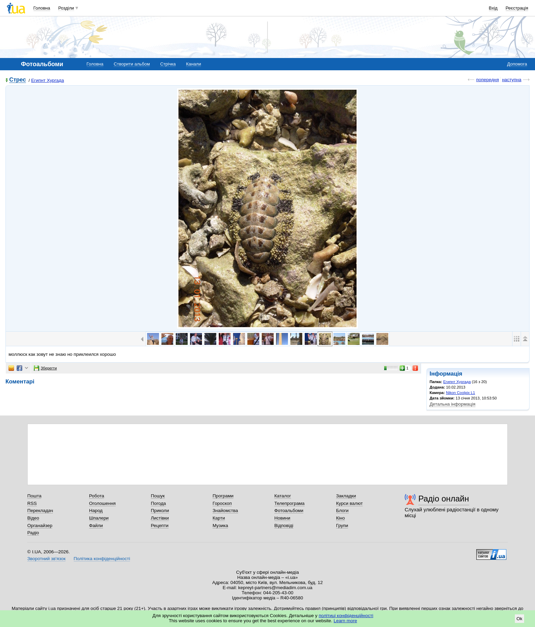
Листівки (160, 518)
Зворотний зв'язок (46, 558)
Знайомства (225, 510)
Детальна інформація (452, 404)
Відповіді (283, 525)
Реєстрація (517, 8)
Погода (158, 503)
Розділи (66, 8)
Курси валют (349, 503)
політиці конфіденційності (346, 615)
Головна (41, 8)
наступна (511, 79)
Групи (342, 525)
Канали (193, 64)
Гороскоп (222, 503)
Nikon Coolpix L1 (460, 393)
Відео (33, 518)
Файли (96, 525)
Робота (96, 495)
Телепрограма (289, 503)
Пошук (158, 495)
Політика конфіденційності (102, 558)
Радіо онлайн (443, 498)
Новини (282, 518)
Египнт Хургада (47, 80)
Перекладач (40, 510)
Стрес (17, 80)
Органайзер (39, 525)
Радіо (33, 532)
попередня (487, 79)
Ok (519, 618)
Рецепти (160, 525)
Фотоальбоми (288, 510)
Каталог (282, 495)
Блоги (342, 510)
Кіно (340, 518)
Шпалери (99, 518)
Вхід (493, 8)
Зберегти (45, 368)
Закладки (346, 495)
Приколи (160, 510)
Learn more (345, 620)
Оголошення (102, 503)
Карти (219, 518)
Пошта (34, 495)
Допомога (517, 64)
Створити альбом (132, 64)
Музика (220, 525)
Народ (96, 510)
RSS (32, 503)
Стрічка (167, 64)
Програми (223, 495)
